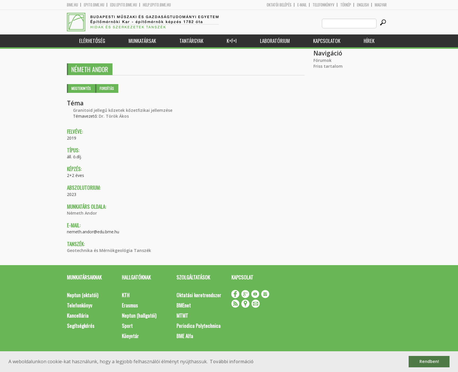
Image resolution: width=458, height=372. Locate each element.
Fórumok (322, 60)
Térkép (345, 5)
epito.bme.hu (94, 5)
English (363, 5)
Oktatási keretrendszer (198, 295)
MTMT (182, 315)
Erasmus (130, 305)
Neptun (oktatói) (82, 295)
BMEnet (183, 305)
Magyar (381, 5)
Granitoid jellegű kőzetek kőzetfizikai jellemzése (122, 110)
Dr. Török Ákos (114, 116)
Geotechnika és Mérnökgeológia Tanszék (109, 250)
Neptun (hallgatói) (139, 315)
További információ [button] (232, 361)
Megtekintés (81, 88)
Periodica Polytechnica (198, 325)
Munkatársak (142, 40)
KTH (125, 295)
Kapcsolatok (326, 40)
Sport (127, 325)
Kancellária (78, 315)
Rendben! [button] (429, 361)
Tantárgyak (191, 40)
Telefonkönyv (323, 5)
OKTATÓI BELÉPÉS (279, 5)
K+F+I (232, 40)
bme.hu (72, 5)
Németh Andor (82, 213)
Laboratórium (275, 40)
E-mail (302, 5)
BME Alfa (184, 336)
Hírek (369, 40)
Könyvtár (130, 336)
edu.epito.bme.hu (123, 5)
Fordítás (107, 88)
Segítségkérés (80, 325)
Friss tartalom (328, 66)
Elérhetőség (92, 40)
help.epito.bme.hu (157, 5)
